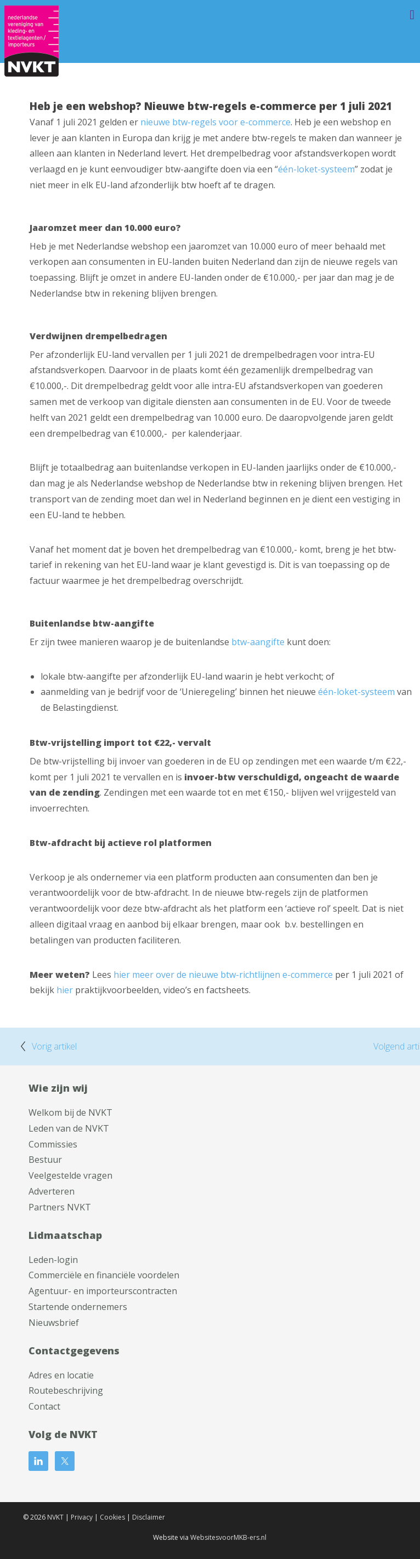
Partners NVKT (60, 1207)
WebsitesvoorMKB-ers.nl (228, 1537)
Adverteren (52, 1191)
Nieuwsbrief (54, 1323)
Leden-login (53, 1260)
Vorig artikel (54, 1046)
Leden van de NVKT (69, 1128)
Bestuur (45, 1160)
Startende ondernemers (78, 1307)
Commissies (53, 1144)
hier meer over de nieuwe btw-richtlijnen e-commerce (223, 975)
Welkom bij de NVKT (70, 1112)
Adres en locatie (61, 1375)
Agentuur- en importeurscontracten (103, 1291)
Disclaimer (148, 1517)
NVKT (55, 1517)
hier (64, 990)
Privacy (82, 1517)
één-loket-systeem (316, 169)
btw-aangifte (258, 642)
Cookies (112, 1517)
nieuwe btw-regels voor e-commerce (215, 122)
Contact (44, 1406)
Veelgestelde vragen (70, 1175)
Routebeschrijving (66, 1390)
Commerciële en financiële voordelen (104, 1275)
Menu (395, 15)
